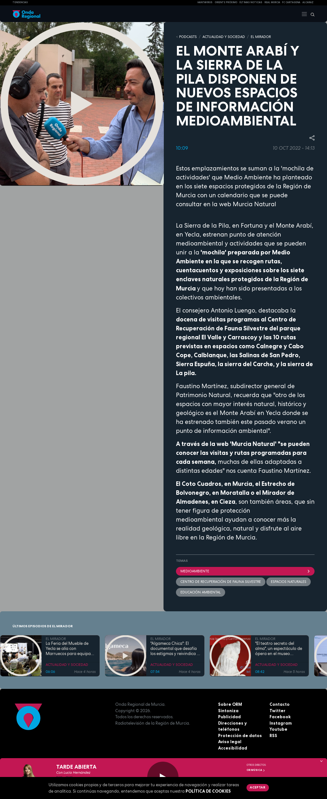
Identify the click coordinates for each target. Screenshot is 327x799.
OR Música (256, 770)
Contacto (280, 704)
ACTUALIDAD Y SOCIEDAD (223, 36)
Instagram (281, 723)
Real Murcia (272, 2)
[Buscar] (311, 14)
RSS (273, 735)
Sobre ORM (230, 704)
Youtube (278, 729)
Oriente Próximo (226, 2)
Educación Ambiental (200, 592)
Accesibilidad (232, 747)
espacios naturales (288, 581)
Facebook (280, 716)
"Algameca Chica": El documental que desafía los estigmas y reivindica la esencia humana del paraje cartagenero (175, 648)
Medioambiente (245, 571)
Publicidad (229, 716)
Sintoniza (228, 710)
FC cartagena (291, 2)
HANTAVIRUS (204, 2)
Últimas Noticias (250, 2)
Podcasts (188, 36)
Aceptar (257, 787)
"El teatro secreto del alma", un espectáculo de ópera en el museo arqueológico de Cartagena (278, 648)
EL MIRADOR (261, 36)
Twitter (277, 710)
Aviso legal (229, 741)
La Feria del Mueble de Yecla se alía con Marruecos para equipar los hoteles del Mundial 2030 (69, 648)
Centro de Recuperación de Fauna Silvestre (220, 581)
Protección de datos (240, 735)
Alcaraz (308, 2)
